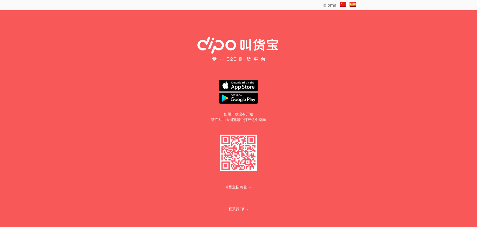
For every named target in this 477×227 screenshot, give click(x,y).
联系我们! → (238, 209)
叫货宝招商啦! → (238, 187)
